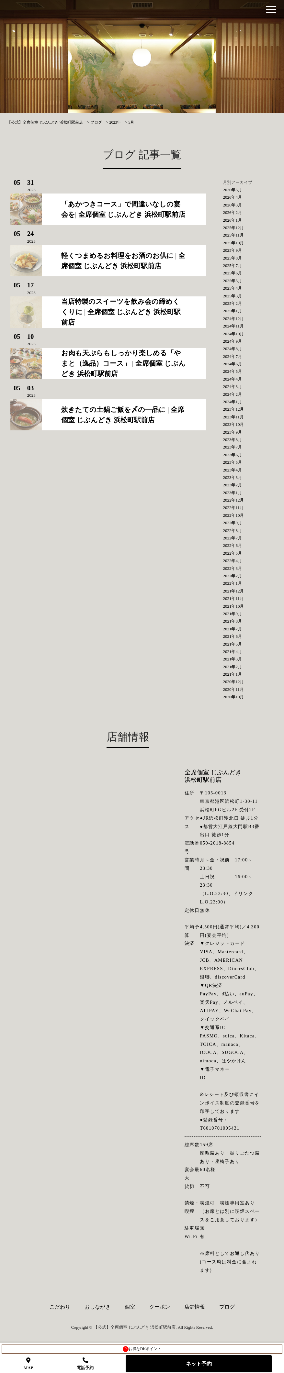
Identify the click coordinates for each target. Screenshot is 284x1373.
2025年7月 (232, 265)
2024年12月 (233, 318)
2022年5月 (232, 553)
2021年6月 (232, 636)
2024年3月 (232, 386)
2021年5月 (232, 644)
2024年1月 (232, 401)
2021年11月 (233, 598)
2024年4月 (232, 379)
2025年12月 (233, 227)
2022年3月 (232, 568)
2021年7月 (232, 628)
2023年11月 (233, 417)
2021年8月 (232, 621)
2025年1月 (232, 310)
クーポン (159, 1307)
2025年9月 (232, 250)
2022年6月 (232, 545)
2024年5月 (232, 371)
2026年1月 (232, 220)
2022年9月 (232, 522)
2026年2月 (232, 212)
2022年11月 (233, 507)
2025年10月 (233, 242)
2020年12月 (233, 681)
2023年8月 (232, 439)
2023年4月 (232, 470)
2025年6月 (232, 273)
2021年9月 (232, 613)
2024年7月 (232, 356)
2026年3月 (232, 205)
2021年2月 (232, 666)
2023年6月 (232, 454)
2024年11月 (233, 326)
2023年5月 (232, 462)
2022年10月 (233, 515)
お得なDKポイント (142, 1349)
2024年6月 (232, 363)
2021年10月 (233, 606)
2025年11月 (233, 235)
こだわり (60, 1307)
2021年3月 (232, 659)
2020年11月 (233, 689)
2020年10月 (233, 696)
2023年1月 (232, 492)
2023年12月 (233, 409)
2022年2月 (232, 575)
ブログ (227, 1307)
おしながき (97, 1307)
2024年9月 (232, 341)
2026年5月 (232, 189)
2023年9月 (232, 432)
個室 (130, 1307)
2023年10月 (233, 424)
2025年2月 (232, 303)
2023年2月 (232, 484)
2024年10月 (233, 333)
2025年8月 (232, 258)
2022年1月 (232, 583)
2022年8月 (232, 530)
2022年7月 (232, 538)
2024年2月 (232, 394)
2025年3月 (232, 295)
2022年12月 (233, 500)
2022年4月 (232, 560)
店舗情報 (194, 1307)
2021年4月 (232, 651)
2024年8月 (232, 348)
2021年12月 (233, 591)
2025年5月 (232, 280)
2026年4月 (232, 197)
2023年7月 (232, 447)
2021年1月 (232, 674)
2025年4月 (232, 288)
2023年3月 (232, 477)
